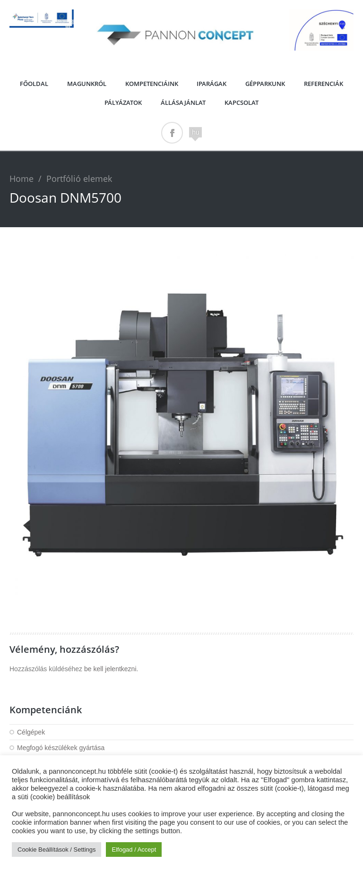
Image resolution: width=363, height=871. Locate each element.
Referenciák (323, 83)
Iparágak (211, 83)
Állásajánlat (183, 102)
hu (195, 132)
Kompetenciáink (151, 83)
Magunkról (86, 83)
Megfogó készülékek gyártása (60, 747)
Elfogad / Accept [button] (134, 849)
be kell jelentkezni (110, 669)
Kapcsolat (242, 102)
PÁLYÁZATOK (123, 102)
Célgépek (31, 732)
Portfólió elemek (79, 178)
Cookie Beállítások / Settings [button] (56, 849)
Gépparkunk (265, 83)
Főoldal (34, 83)
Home (21, 178)
